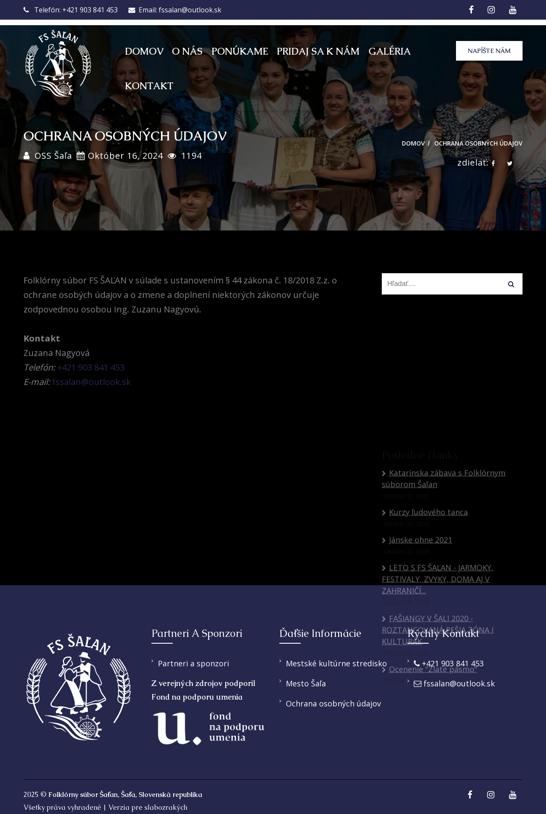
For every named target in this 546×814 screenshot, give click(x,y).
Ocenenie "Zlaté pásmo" (429, 746)
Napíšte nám (489, 51)
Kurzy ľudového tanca (425, 589)
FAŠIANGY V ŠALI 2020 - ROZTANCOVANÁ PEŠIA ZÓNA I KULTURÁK (438, 707)
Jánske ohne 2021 (417, 617)
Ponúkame (240, 51)
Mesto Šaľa (306, 683)
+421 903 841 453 (91, 367)
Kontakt (149, 86)
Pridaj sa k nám (318, 51)
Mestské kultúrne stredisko (336, 663)
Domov (144, 51)
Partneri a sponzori (193, 663)
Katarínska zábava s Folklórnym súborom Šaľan (443, 556)
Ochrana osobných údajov (478, 143)
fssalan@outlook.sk (91, 382)
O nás (187, 51)
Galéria (390, 51)
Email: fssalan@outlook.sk (174, 10)
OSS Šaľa (53, 155)
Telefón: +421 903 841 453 (70, 10)
